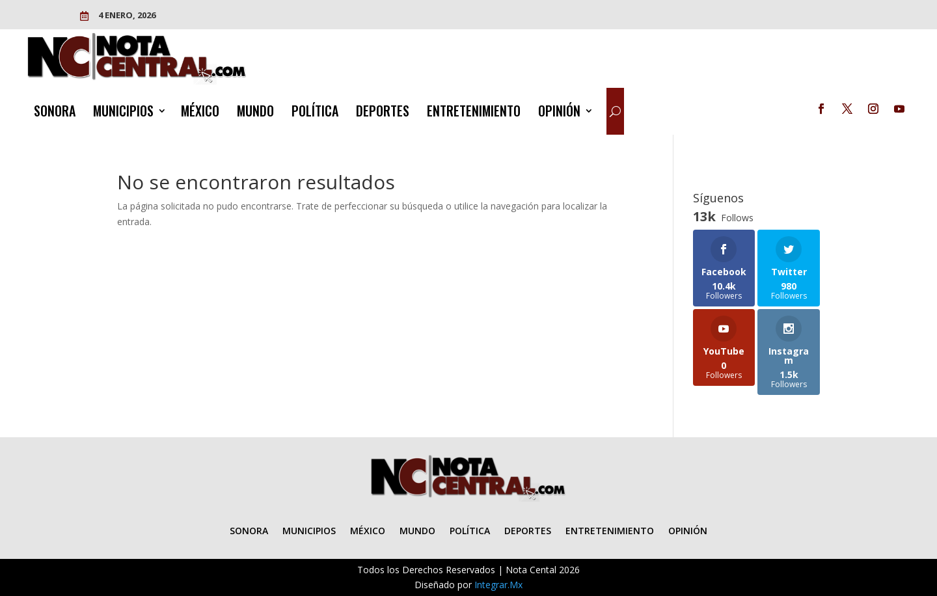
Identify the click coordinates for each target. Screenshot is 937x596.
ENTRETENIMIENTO (474, 113)
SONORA (54, 113)
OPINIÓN (559, 113)
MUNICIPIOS (123, 113)
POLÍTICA (315, 113)
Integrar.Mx (498, 584)
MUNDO (255, 113)
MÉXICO (200, 113)
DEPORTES (382, 113)
